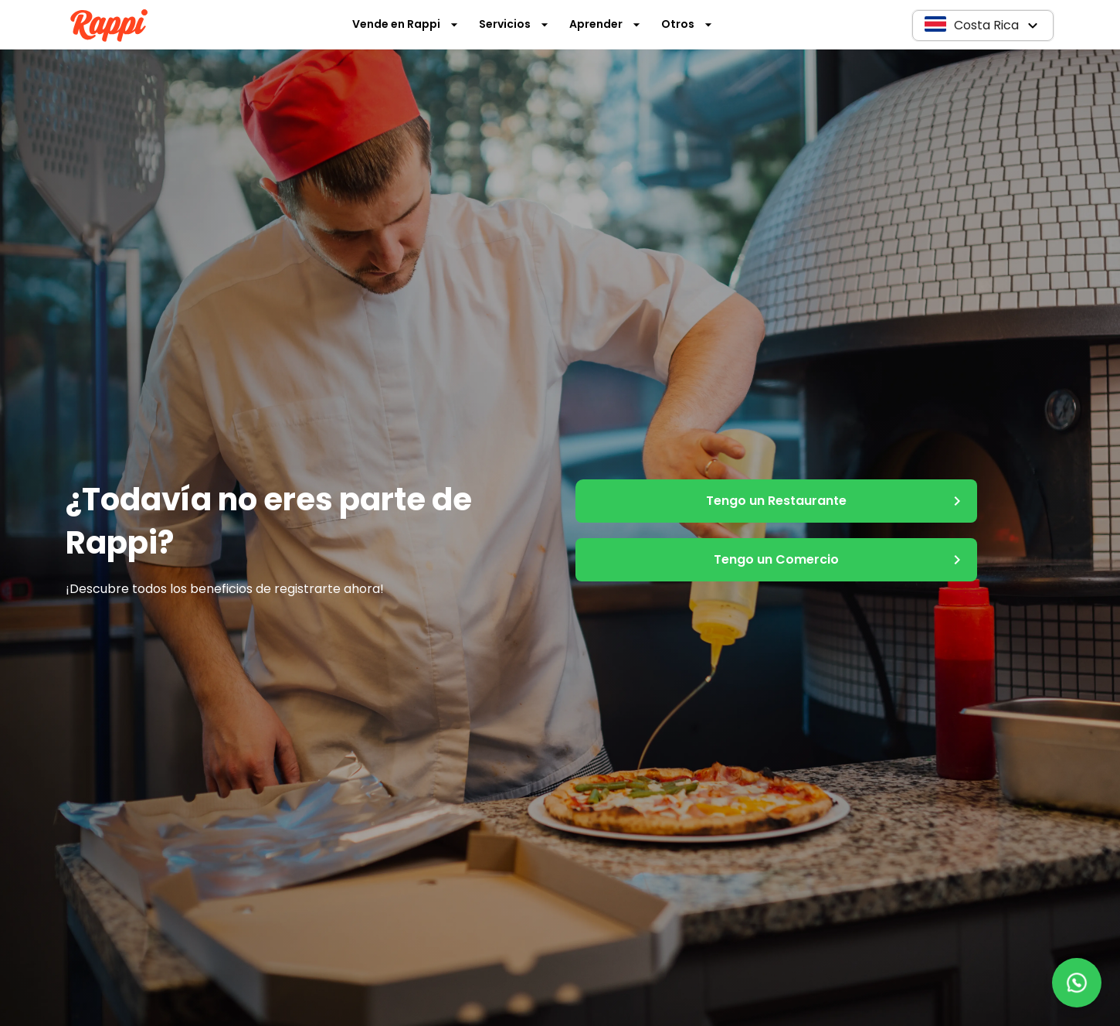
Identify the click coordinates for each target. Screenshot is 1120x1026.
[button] (983, 25)
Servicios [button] (514, 24)
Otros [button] (687, 24)
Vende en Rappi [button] (405, 24)
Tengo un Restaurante (776, 501)
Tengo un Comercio (776, 559)
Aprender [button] (605, 24)
